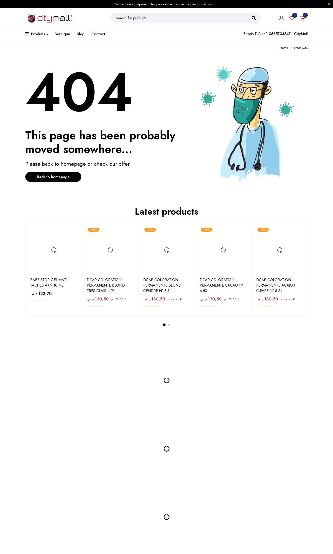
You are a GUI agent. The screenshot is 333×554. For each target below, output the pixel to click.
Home (284, 51)
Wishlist (292, 19)
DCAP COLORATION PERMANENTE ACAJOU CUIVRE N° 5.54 (275, 288)
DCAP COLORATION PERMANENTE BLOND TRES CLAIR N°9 (106, 288)
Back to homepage (56, 180)
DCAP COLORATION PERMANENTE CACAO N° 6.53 (221, 288)
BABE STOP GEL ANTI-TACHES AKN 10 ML (49, 285)
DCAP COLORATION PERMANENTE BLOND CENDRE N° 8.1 (162, 288)
